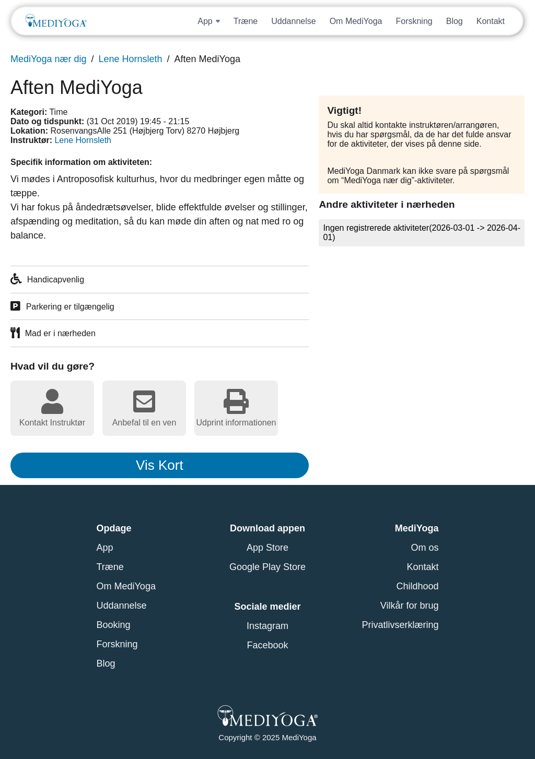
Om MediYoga (356, 21)
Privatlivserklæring (400, 625)
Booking (114, 625)
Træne (246, 21)
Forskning (414, 21)
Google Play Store (267, 567)
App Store (267, 547)
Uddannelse (293, 21)
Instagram (267, 626)
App (105, 547)
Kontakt (490, 21)
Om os (424, 547)
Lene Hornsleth (130, 59)
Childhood (417, 586)
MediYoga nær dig (48, 59)
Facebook (267, 645)
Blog (454, 21)
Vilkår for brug (409, 605)
